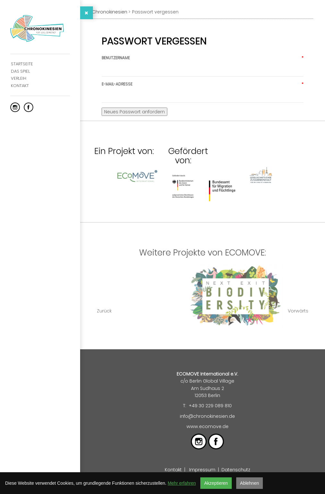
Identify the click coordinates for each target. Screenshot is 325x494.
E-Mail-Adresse (203, 84)
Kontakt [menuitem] (20, 86)
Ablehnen (249, 483)
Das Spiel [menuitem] (20, 71)
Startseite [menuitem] (22, 64)
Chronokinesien (109, 12)
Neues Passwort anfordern (134, 112)
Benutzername (203, 58)
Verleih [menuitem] (18, 78)
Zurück (104, 311)
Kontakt (173, 469)
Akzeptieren (216, 483)
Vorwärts (298, 311)
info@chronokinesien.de (207, 416)
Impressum (202, 469)
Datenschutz (235, 469)
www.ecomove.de (208, 426)
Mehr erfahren (182, 483)
